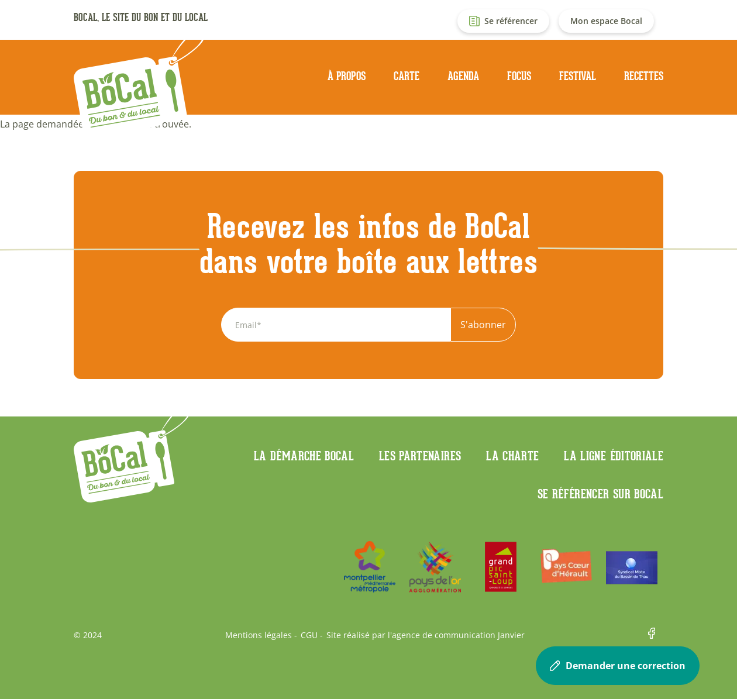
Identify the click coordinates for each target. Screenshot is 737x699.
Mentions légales (258, 635)
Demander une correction (618, 666)
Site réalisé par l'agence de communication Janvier (425, 635)
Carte (406, 76)
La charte (512, 455)
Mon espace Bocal (606, 20)
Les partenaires (420, 455)
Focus (519, 76)
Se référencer (511, 20)
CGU (309, 635)
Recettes (643, 76)
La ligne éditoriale (613, 455)
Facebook (655, 635)
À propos (347, 76)
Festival (577, 76)
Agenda (463, 76)
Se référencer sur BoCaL (600, 493)
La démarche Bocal (304, 455)
